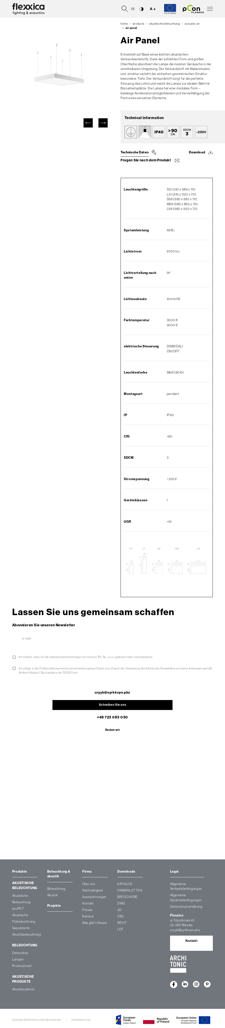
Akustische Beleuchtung (164, 23)
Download (197, 152)
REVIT (122, 923)
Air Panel (131, 28)
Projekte (54, 906)
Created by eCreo (81, 1020)
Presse (87, 910)
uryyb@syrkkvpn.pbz (112, 692)
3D (119, 910)
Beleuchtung (25, 946)
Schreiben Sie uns (112, 705)
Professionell (21, 966)
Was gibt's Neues (94, 923)
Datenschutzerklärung (186, 907)
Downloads (126, 872)
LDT (120, 930)
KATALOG (124, 884)
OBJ (120, 917)
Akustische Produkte (23, 979)
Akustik (52, 896)
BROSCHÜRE (127, 897)
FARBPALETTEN (129, 891)
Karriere (88, 917)
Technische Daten (134, 152)
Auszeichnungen (94, 897)
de (133, 9)
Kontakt (88, 904)
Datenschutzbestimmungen (67, 656)
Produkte (19, 872)
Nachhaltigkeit (92, 891)
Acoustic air (192, 23)
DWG (121, 904)
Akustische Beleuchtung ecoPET (21, 903)
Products (138, 23)
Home (124, 23)
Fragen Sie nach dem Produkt (144, 160)
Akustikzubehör (23, 990)
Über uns (88, 884)
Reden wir (112, 730)
